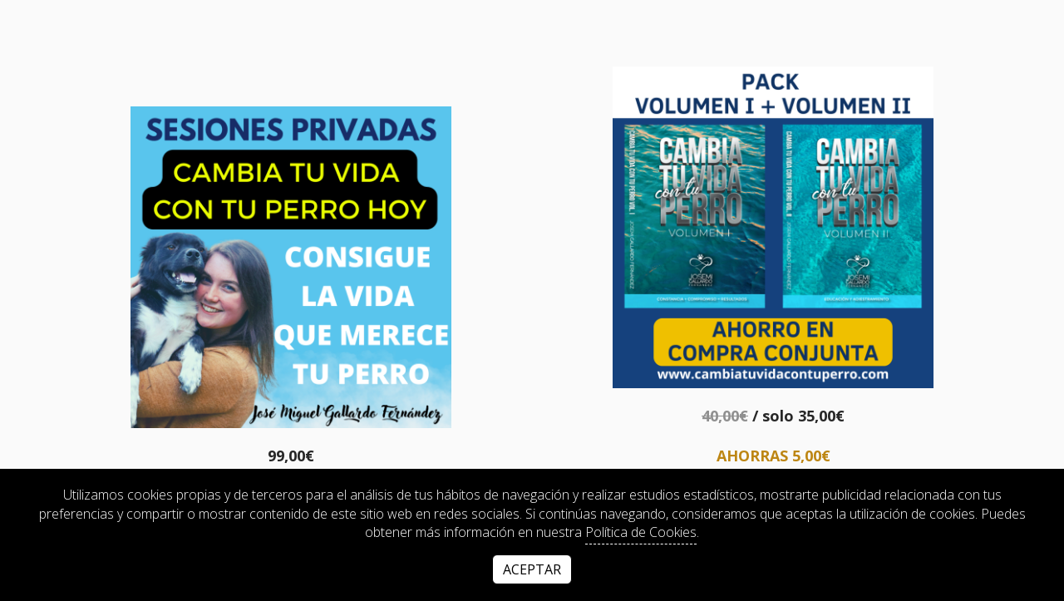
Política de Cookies (641, 532)
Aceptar (532, 569)
